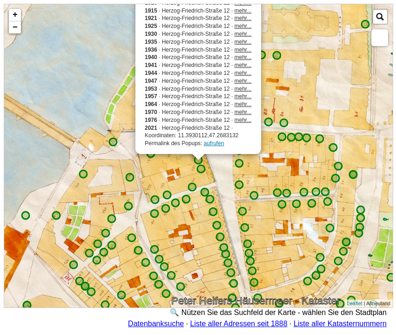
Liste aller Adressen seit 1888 (239, 324)
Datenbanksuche (156, 324)
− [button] (15, 27)
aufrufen (214, 143)
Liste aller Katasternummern (340, 324)
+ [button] (15, 14)
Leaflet (354, 303)
